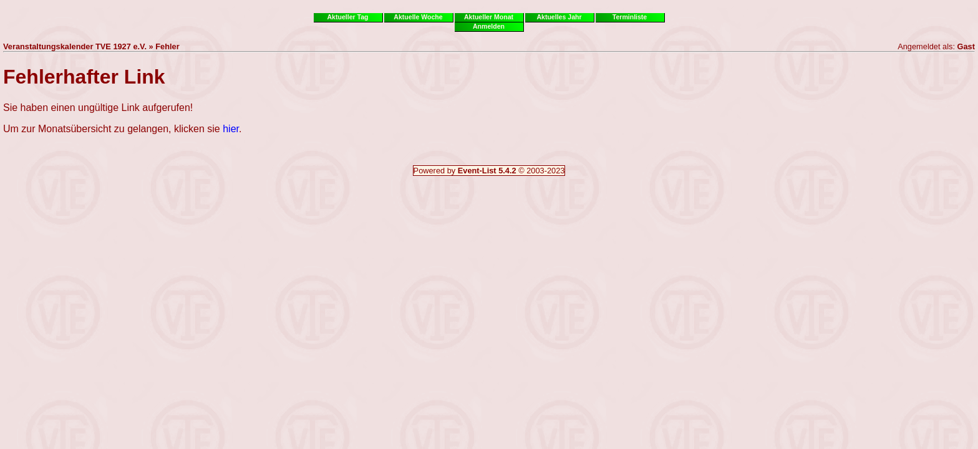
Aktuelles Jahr (558, 17)
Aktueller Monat (488, 17)
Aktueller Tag (347, 17)
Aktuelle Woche (418, 17)
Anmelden (489, 26)
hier (231, 128)
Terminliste (629, 17)
